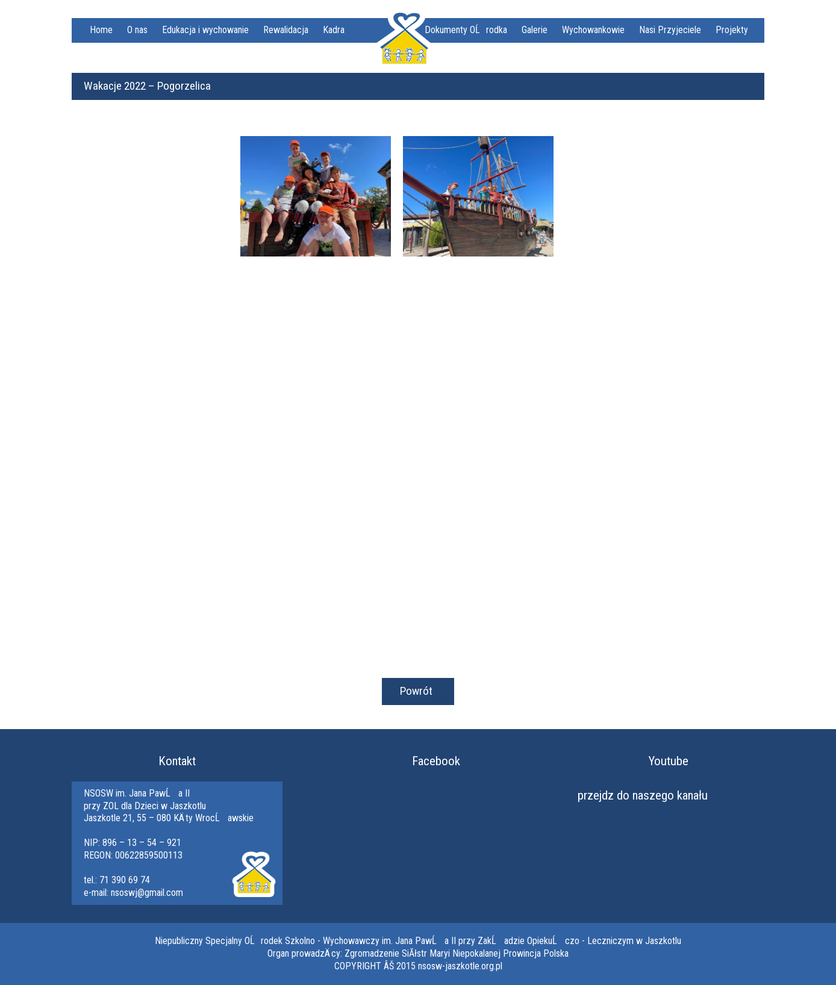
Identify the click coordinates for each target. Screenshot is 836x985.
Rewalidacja (285, 30)
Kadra (334, 30)
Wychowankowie (593, 30)
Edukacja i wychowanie (205, 30)
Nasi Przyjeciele (670, 30)
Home (101, 30)
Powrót (416, 691)
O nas (137, 30)
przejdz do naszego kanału (643, 795)
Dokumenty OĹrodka (466, 30)
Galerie (534, 30)
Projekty (732, 30)
